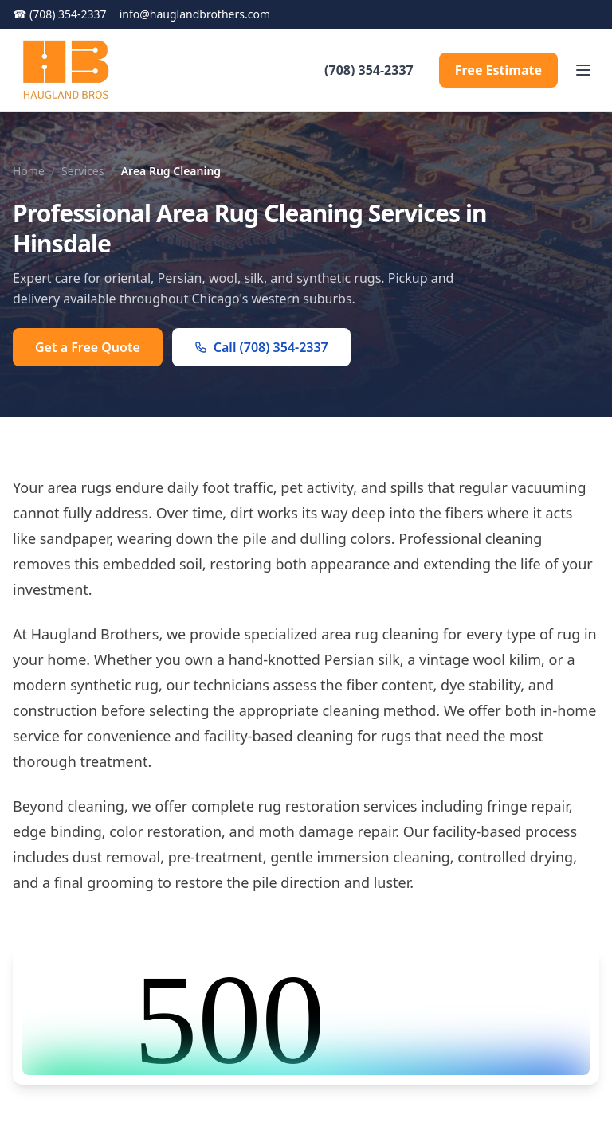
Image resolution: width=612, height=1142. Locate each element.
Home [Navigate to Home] (29, 170)
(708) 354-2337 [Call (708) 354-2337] (60, 14)
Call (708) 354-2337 (261, 347)
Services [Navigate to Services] (82, 170)
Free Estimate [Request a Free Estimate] (498, 70)
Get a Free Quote (87, 347)
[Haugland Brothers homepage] (66, 70)
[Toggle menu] (583, 70)
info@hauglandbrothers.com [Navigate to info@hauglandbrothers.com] (195, 14)
